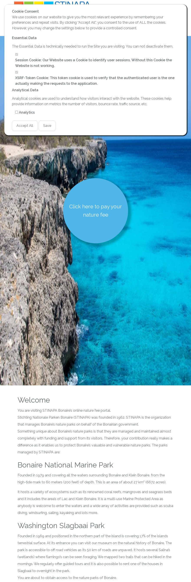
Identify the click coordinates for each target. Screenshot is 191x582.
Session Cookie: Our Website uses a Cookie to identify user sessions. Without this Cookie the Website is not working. (93, 63)
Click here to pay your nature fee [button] (95, 210)
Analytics (27, 112)
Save (47, 126)
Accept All (24, 126)
